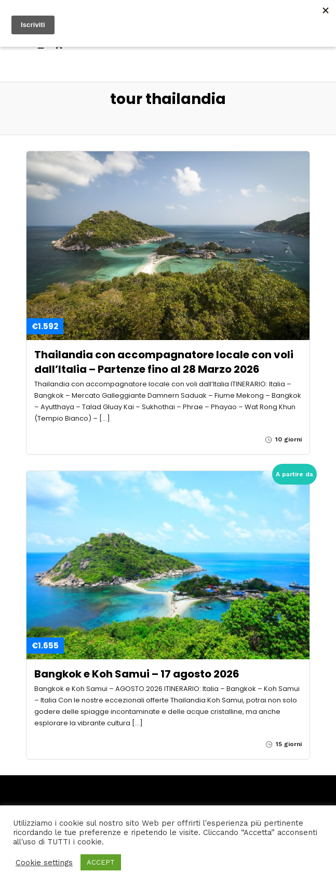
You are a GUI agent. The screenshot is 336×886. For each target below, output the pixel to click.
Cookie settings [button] (44, 862)
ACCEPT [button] (101, 862)
